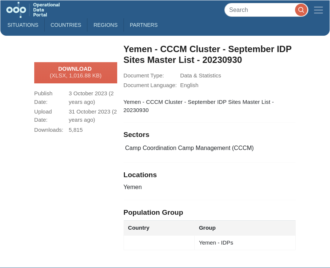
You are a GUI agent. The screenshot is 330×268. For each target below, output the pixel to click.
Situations (22, 25)
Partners (144, 25)
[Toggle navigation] (318, 9)
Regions (105, 25)
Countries (66, 25)
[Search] (266, 10)
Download (76, 72)
